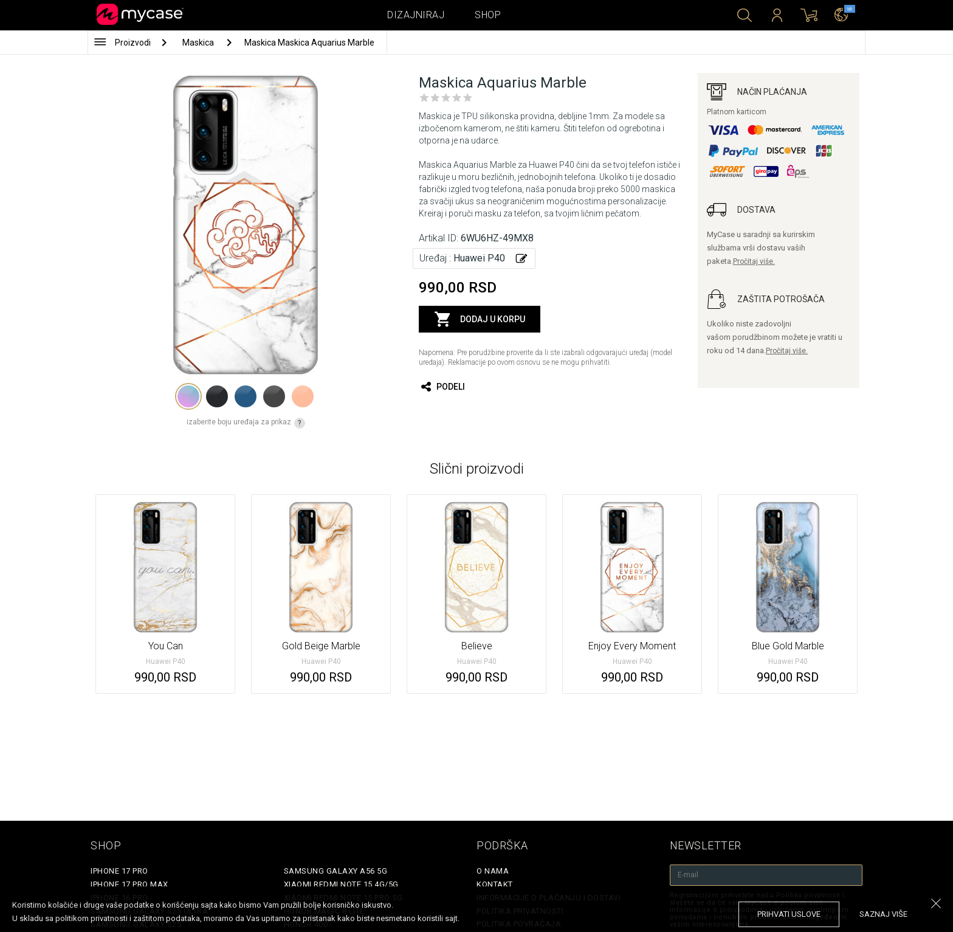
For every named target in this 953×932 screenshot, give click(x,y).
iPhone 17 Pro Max (129, 884)
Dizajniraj (415, 15)
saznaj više (883, 914)
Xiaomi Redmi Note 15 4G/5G (341, 884)
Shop (488, 15)
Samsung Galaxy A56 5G (336, 870)
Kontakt (494, 884)
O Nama (492, 870)
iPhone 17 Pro (119, 870)
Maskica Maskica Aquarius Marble (309, 42)
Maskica (199, 42)
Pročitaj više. (754, 261)
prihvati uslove (789, 914)
